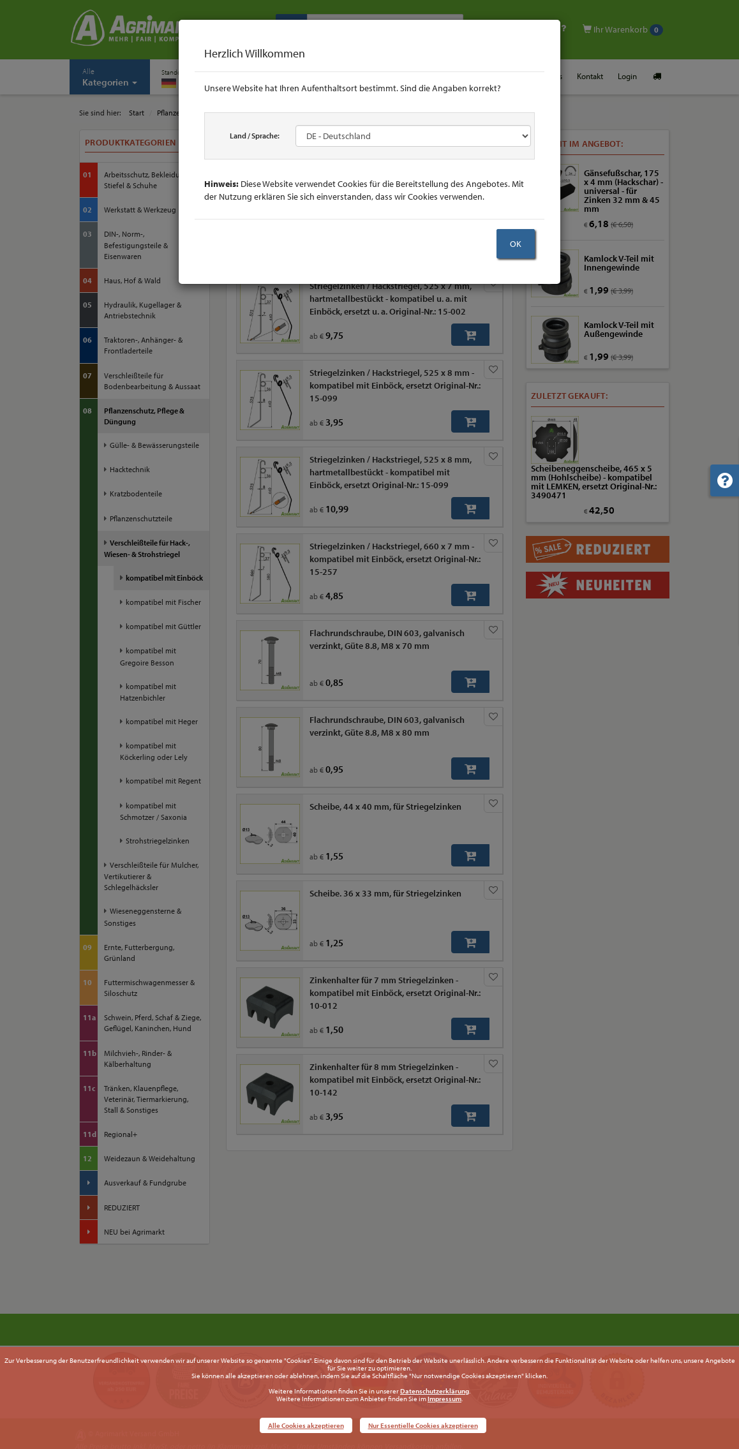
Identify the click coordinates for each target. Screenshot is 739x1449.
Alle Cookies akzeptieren (306, 1425)
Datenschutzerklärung (434, 1390)
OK (515, 243)
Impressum (444, 1398)
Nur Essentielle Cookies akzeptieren (423, 1425)
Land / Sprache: (255, 135)
